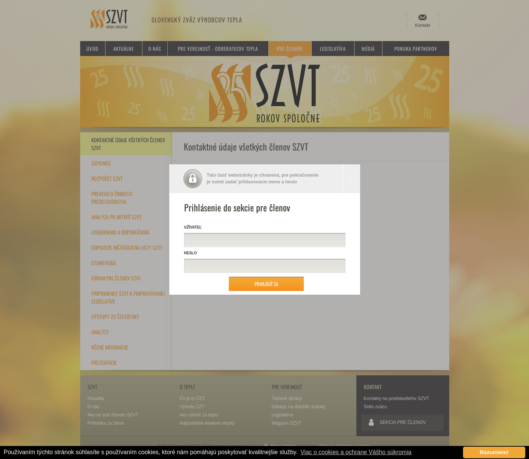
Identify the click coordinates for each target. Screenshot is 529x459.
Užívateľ (193, 227)
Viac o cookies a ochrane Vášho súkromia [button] (356, 452)
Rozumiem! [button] (494, 452)
